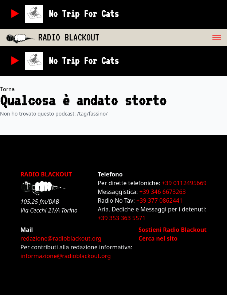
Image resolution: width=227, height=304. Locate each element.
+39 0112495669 (184, 183)
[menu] (163, 37)
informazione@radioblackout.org (65, 256)
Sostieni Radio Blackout (172, 230)
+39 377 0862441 (159, 200)
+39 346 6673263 (163, 192)
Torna (7, 89)
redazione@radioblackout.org (60, 238)
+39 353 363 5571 (121, 218)
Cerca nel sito (157, 238)
